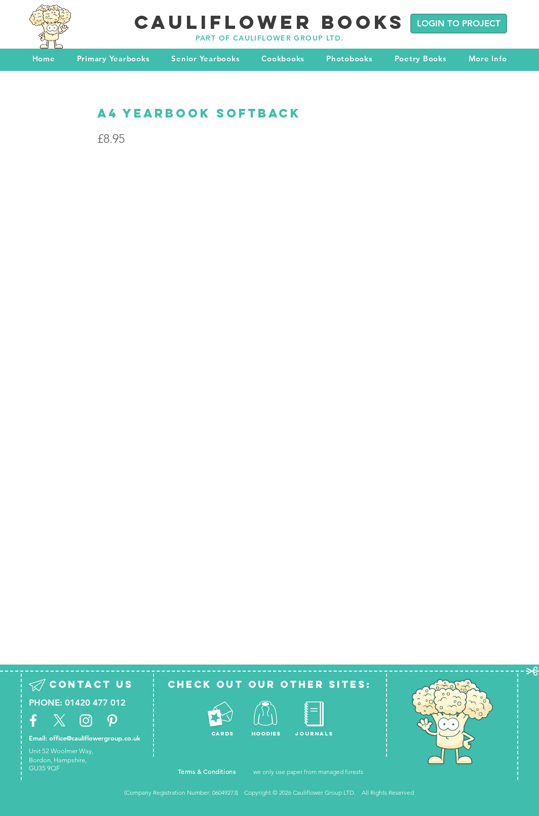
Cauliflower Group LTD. (325, 792)
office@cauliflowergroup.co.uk (94, 738)
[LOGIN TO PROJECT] (458, 23)
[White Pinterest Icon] (112, 720)
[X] (59, 720)
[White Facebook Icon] (33, 720)
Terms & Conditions (207, 771)
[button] (113, 58)
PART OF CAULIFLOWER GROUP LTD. (270, 38)
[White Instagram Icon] (86, 720)
